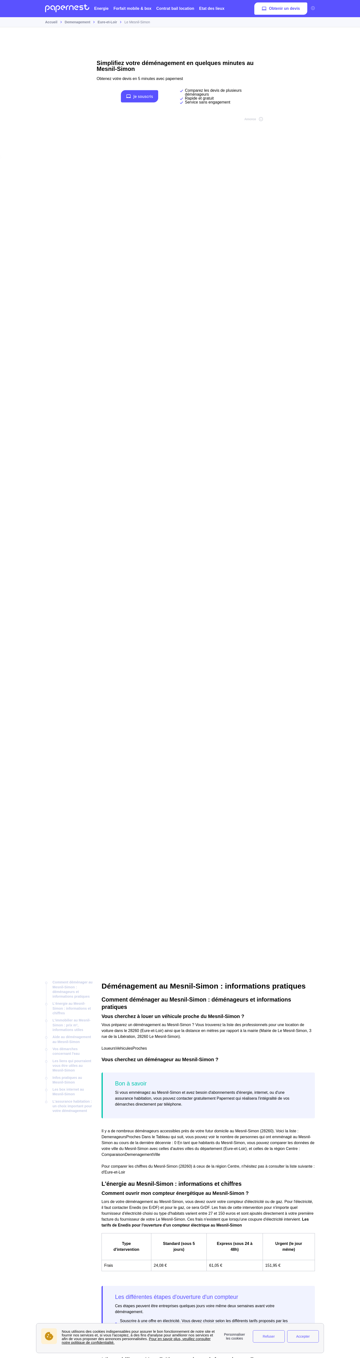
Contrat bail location (175, 8)
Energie (101, 8)
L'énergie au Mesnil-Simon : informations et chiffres (71, 1008)
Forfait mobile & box (133, 8)
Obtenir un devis (281, 8)
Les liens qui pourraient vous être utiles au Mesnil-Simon (71, 1065)
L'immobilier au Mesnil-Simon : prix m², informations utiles (71, 1025)
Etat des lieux (211, 8)
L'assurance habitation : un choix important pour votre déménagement (72, 1106)
